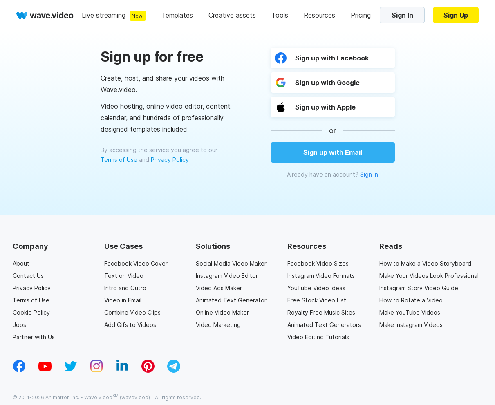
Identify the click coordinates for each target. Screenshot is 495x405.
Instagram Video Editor (227, 275)
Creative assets (232, 15)
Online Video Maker (222, 312)
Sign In (402, 15)
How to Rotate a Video (411, 300)
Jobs (19, 324)
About (21, 263)
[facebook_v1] (19, 370)
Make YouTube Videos (409, 312)
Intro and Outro (125, 287)
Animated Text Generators (324, 324)
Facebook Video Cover (136, 263)
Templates (177, 15)
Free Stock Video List (316, 300)
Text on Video (123, 275)
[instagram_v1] (96, 370)
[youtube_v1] (45, 370)
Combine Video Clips (132, 312)
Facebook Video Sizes (318, 263)
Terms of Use (119, 159)
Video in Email (122, 300)
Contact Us (28, 275)
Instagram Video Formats (321, 275)
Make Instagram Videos (411, 324)
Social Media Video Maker (231, 263)
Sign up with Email (332, 152)
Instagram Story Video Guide (418, 287)
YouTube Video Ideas (316, 287)
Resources (319, 15)
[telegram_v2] (173, 370)
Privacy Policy (170, 159)
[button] (333, 107)
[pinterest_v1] (148, 370)
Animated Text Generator (231, 300)
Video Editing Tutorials (318, 336)
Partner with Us (34, 336)
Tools (279, 15)
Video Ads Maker (219, 287)
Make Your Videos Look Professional (429, 275)
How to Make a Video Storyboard (425, 263)
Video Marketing (218, 324)
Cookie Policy (31, 312)
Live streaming (103, 15)
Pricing (361, 15)
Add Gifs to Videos (130, 324)
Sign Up (455, 15)
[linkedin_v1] (122, 370)
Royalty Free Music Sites (321, 312)
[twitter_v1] (70, 370)
